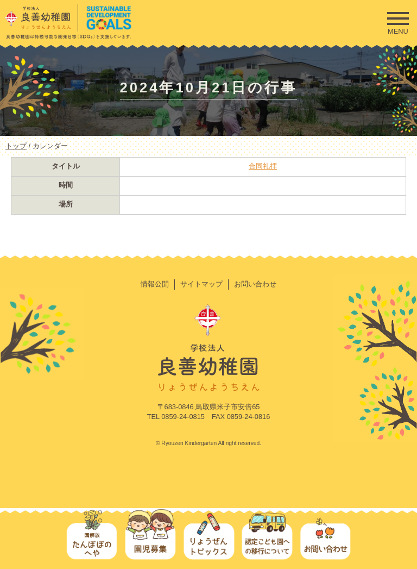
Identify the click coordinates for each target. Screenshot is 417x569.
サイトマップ (201, 284)
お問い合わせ (255, 284)
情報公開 (155, 284)
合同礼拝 (263, 166)
